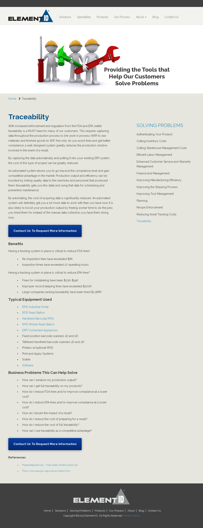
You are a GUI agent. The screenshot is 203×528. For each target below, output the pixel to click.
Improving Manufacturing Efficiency (159, 180)
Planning (142, 200)
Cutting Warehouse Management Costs (162, 148)
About (141, 17)
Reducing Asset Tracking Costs (156, 214)
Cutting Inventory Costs (152, 141)
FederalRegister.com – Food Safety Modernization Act (50, 465)
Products (102, 17)
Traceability (144, 221)
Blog (155, 17)
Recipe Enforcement (150, 207)
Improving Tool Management (155, 193)
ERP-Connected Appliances (40, 330)
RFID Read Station (33, 312)
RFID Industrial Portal (35, 306)
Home (12, 98)
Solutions (65, 17)
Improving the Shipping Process (157, 187)
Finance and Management (153, 173)
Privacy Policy (131, 515)
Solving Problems (80, 510)
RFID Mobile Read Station (38, 324)
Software (27, 365)
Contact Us (172, 17)
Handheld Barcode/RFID (38, 318)
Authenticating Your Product (154, 134)
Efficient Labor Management (154, 154)
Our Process (122, 17)
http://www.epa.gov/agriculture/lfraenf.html (46, 471)
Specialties (84, 17)
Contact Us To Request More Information (45, 231)
